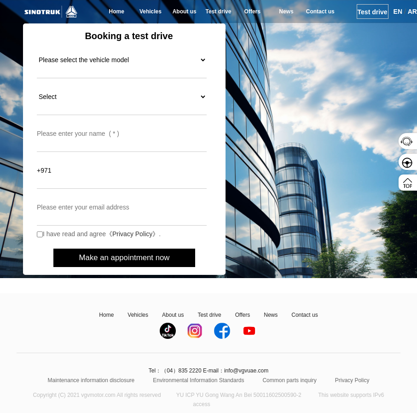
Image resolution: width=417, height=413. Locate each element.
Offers (252, 11)
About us (185, 11)
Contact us (320, 11)
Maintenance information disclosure (91, 380)
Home (116, 11)
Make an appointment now (124, 257)
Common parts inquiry (289, 380)
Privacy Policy (352, 380)
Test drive (219, 11)
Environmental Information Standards (198, 380)
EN (398, 11)
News (286, 11)
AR (412, 11)
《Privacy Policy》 (132, 234)
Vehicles (150, 11)
